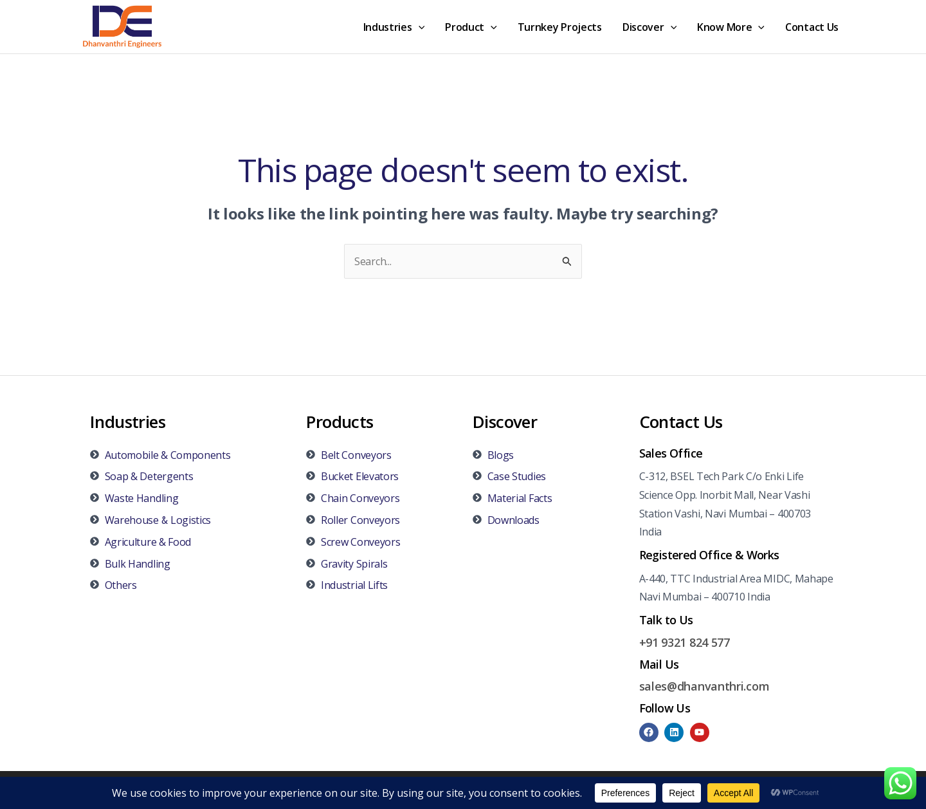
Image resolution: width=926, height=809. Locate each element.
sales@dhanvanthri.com (704, 686)
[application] (418, 27)
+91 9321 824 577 (684, 642)
